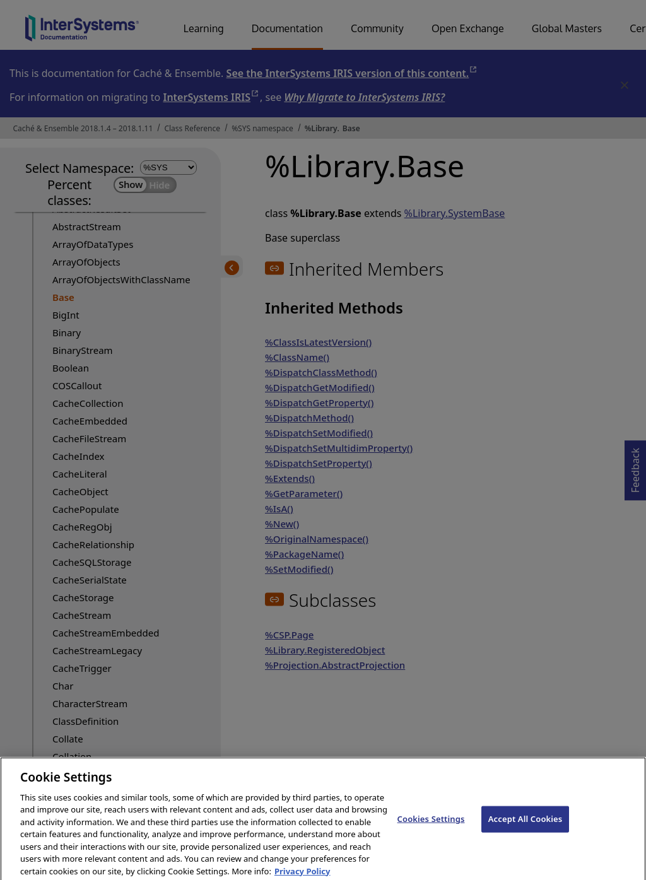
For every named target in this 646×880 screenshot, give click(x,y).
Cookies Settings (431, 825)
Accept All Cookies (525, 825)
